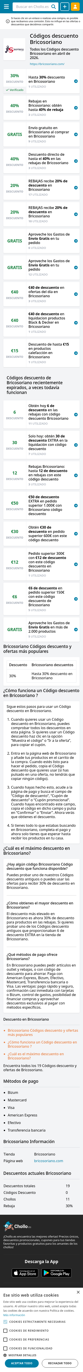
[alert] (41, 1330)
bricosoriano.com (48, 1161)
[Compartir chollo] (64, 6)
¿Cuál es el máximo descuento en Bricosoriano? (36, 1056)
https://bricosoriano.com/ (47, 64)
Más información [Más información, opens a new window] (14, 1315)
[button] (41, 1355)
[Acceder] (75, 6)
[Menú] (6, 6)
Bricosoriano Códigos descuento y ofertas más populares (43, 1032)
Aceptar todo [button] (21, 1363)
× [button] (78, 1292)
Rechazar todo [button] (60, 1363)
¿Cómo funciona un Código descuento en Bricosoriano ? (42, 1044)
